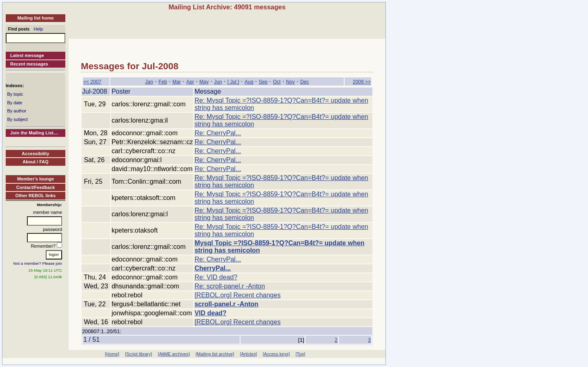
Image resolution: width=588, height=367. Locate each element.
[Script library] (138, 354)
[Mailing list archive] (215, 354)
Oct (277, 82)
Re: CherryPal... (217, 133)
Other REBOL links (36, 195)
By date (14, 102)
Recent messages (29, 64)
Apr (190, 82)
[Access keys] (276, 354)
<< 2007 (92, 82)
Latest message (27, 55)
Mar (176, 82)
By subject (17, 119)
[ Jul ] (233, 82)
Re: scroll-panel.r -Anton (229, 286)
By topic (15, 94)
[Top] (300, 354)
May (204, 82)
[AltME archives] (174, 354)
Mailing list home (35, 17)
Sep (263, 82)
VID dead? (210, 313)
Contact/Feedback (35, 187)
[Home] (112, 354)
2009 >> (362, 82)
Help (38, 28)
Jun (218, 82)
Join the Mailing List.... (34, 132)
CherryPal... (212, 268)
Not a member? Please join (37, 263)
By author (16, 110)
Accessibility (35, 153)
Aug (249, 82)
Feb (162, 82)
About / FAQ (35, 161)
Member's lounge (35, 178)
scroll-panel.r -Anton (226, 304)
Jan (149, 82)
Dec (304, 82)
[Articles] (248, 354)
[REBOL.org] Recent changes (237, 295)
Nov (290, 82)
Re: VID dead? (215, 277)
